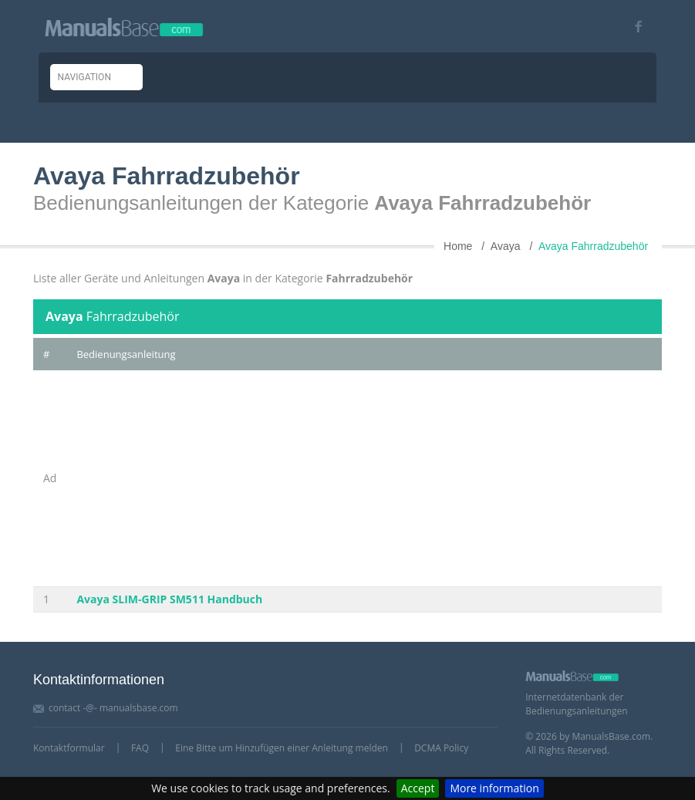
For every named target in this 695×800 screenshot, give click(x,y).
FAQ (140, 747)
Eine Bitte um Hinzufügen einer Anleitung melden (281, 747)
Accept (418, 788)
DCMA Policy (441, 747)
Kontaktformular (69, 747)
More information (494, 788)
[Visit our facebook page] (632, 26)
